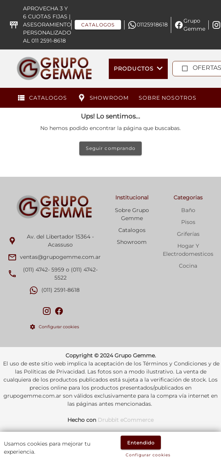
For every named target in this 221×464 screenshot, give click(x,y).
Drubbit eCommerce (126, 419)
